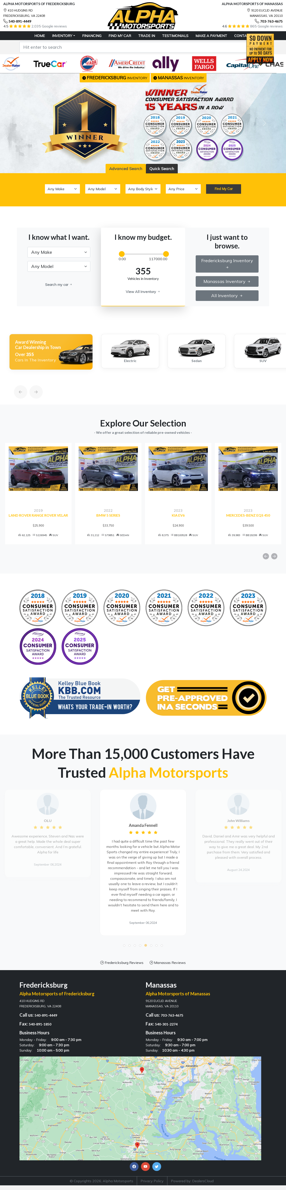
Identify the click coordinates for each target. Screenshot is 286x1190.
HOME (39, 35)
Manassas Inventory (227, 281)
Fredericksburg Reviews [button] (121, 964)
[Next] (31, 381)
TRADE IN (146, 35)
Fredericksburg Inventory (227, 264)
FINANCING (91, 35)
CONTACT (243, 35)
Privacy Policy (152, 1182)
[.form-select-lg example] (58, 252)
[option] (48, 352)
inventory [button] (114, 77)
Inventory (62, 35)
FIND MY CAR (119, 35)
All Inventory (227, 295)
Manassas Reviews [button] (168, 964)
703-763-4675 (271, 21)
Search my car (59, 284)
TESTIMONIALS (175, 35)
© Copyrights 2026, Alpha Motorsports (101, 1182)
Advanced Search (125, 168)
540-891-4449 (20, 21)
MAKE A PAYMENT (211, 35)
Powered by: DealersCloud (192, 1182)
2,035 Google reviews (49, 26)
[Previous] (16, 381)
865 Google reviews (266, 26)
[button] (124, 947)
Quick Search (161, 168)
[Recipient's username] (137, 47)
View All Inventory (143, 291)
